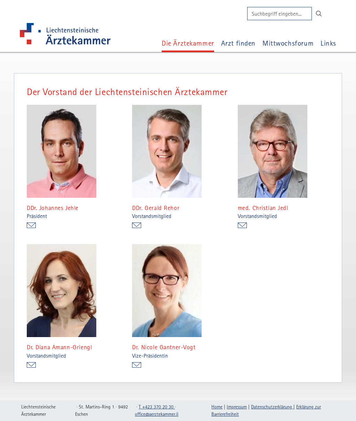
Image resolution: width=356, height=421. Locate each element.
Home (216, 407)
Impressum (237, 407)
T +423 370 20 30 (157, 407)
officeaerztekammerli (156, 414)
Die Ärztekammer (188, 43)
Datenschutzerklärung (272, 407)
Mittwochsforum (288, 43)
